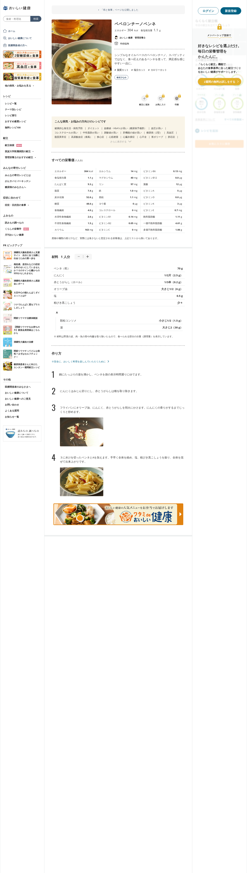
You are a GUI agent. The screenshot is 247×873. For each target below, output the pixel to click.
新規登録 (231, 11)
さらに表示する (118, 141)
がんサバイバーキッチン (18, 181)
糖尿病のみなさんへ (15, 187)
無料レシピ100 (13, 127)
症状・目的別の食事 (15, 205)
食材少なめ (121, 77)
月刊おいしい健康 (14, 234)
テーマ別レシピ (13, 109)
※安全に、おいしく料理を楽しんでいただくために (79, 361)
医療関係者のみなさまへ (18, 386)
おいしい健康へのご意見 (18, 398)
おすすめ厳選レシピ (15, 121)
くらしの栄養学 (17, 228)
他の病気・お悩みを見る (18, 85)
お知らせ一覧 (12, 416)
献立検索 (13, 145)
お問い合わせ (12, 404)
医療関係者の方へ (17, 45)
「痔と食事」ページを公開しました (119, 9)
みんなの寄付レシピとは (18, 175)
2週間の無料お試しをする (219, 81)
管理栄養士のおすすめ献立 (19, 157)
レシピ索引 (11, 115)
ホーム (11, 31)
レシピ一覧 (11, 103)
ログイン (208, 11)
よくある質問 (12, 410)
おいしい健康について (20, 38)
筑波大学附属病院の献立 (18, 151)
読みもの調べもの (14, 222)
